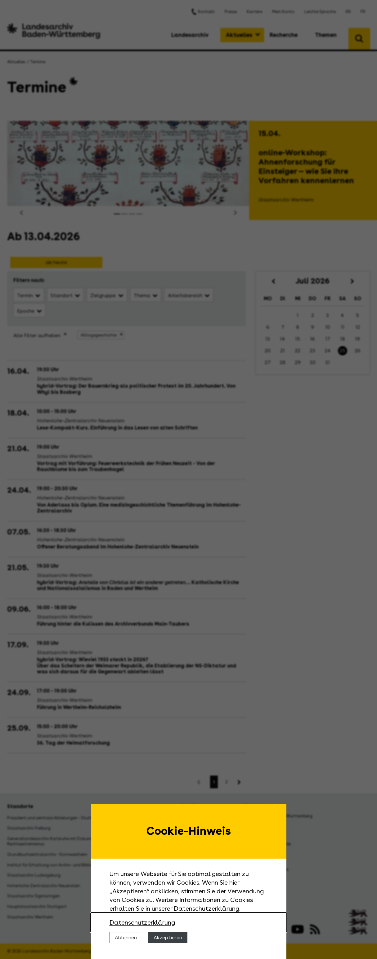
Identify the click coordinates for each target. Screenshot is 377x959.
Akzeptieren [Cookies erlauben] (168, 937)
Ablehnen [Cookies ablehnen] (126, 937)
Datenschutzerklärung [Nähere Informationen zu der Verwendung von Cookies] (142, 922)
